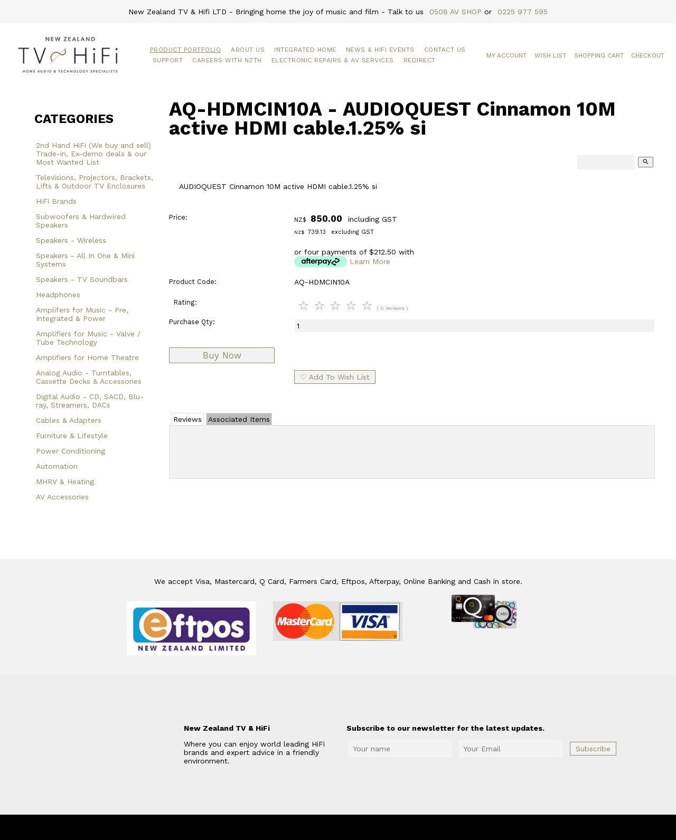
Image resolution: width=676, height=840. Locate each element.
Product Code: (193, 282)
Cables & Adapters (68, 420)
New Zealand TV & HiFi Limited (366, 827)
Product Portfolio (185, 49)
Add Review (412, 450)
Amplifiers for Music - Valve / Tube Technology (88, 337)
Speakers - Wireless (71, 240)
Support (168, 60)
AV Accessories (62, 497)
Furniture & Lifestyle (72, 435)
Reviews (187, 419)
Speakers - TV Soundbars (82, 279)
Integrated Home (305, 49)
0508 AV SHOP (455, 11)
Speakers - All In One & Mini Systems (85, 259)
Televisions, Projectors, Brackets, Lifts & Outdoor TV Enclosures (94, 181)
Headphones (58, 294)
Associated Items (239, 419)
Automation (57, 466)
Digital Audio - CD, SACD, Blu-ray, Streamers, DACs (90, 400)
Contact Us (445, 49)
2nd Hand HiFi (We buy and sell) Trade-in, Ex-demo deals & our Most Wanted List (93, 153)
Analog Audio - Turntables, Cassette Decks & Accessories (89, 377)
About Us (248, 49)
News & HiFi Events (380, 49)
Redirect (419, 60)
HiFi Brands (56, 201)
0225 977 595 (522, 11)
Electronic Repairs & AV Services (332, 60)
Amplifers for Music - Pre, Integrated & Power (82, 314)
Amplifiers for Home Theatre (87, 357)
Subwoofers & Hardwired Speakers (81, 220)
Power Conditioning (70, 451)
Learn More (370, 261)
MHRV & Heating (65, 481)
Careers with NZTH (227, 60)
